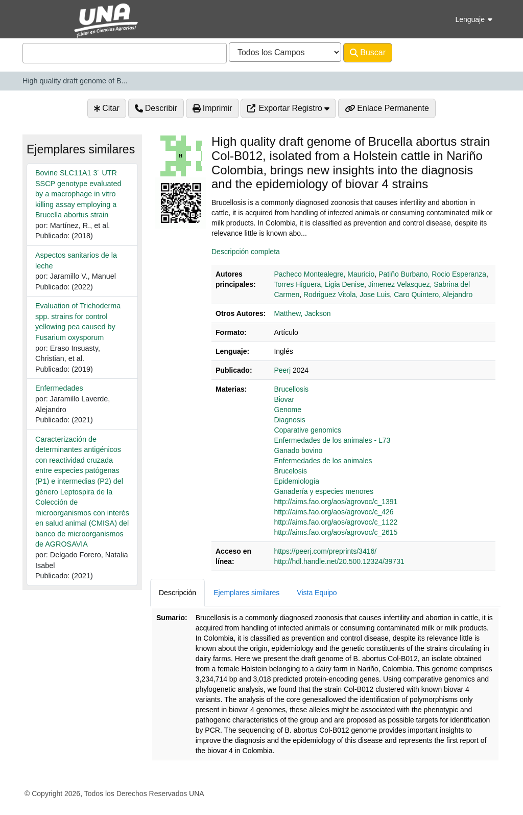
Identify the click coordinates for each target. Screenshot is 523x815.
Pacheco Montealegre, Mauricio (324, 274)
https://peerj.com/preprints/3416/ (325, 551)
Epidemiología (296, 481)
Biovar (284, 399)
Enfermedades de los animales (323, 461)
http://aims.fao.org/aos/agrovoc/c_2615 (335, 532)
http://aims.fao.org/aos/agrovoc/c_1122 (335, 522)
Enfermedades (59, 388)
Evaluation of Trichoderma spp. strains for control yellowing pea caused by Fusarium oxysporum (78, 322)
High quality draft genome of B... (75, 81)
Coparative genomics (307, 430)
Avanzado (419, 52)
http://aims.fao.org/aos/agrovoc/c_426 (333, 512)
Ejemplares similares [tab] (246, 592)
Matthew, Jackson (302, 313)
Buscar (368, 53)
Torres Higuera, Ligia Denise (319, 284)
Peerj (282, 370)
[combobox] (124, 53)
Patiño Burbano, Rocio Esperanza (432, 274)
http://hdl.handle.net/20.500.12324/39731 (339, 561)
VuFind (40, 17)
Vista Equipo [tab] (317, 592)
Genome (287, 409)
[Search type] (285, 52)
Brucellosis (291, 389)
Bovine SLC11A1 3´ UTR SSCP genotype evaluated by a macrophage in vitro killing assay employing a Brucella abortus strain (78, 194)
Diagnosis (289, 420)
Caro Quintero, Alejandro (433, 294)
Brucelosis (290, 471)
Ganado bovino (298, 450)
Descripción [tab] (177, 592)
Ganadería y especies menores (323, 491)
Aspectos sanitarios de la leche (76, 260)
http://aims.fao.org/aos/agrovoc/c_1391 (335, 501)
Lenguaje (473, 19)
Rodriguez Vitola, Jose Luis (346, 294)
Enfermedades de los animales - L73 (332, 440)
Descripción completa (245, 251)
